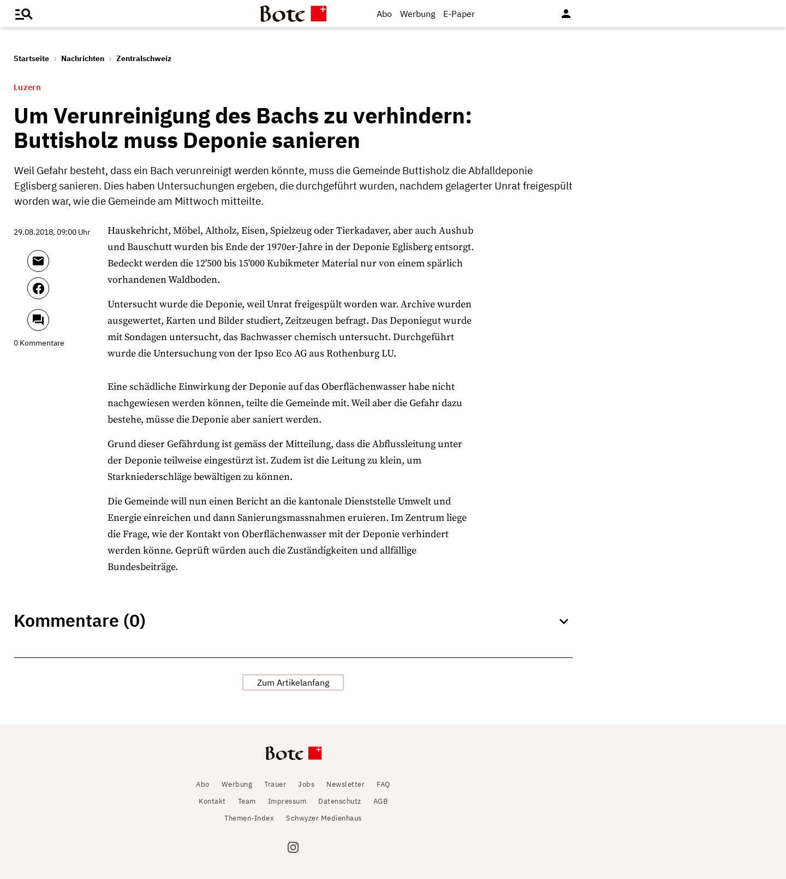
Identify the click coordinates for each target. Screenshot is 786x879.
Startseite (31, 58)
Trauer (275, 784)
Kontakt (212, 801)
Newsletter (345, 784)
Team (247, 801)
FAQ (383, 784)
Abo (384, 13)
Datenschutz (339, 801)
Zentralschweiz (143, 58)
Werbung (417, 13)
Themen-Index (249, 818)
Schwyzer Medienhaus (324, 818)
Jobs (306, 784)
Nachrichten (82, 58)
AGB (380, 801)
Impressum (287, 801)
